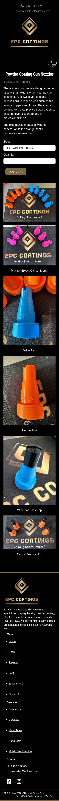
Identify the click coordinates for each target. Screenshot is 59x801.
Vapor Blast (15, 730)
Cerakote (14, 719)
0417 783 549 (34, 5)
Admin (19, 796)
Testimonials (16, 683)
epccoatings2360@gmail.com (32, 11)
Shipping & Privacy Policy (34, 793)
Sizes (6, 141)
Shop (12, 651)
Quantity (8, 154)
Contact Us (15, 694)
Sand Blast (15, 740)
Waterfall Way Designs (47, 796)
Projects (13, 662)
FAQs (12, 673)
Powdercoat (15, 709)
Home (12, 641)
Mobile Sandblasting (20, 751)
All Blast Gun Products (16, 81)
